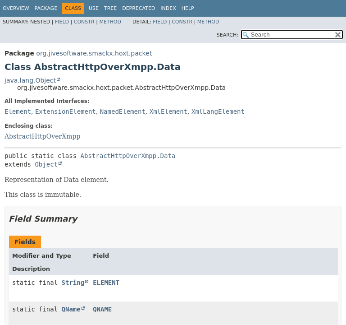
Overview (16, 8)
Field (62, 22)
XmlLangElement (218, 111)
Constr (84, 22)
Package (46, 8)
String (73, 282)
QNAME (102, 309)
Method (110, 22)
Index (168, 8)
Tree (110, 8)
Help (188, 8)
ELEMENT (106, 282)
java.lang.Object (30, 80)
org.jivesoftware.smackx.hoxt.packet (94, 53)
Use (94, 8)
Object (46, 164)
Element (18, 111)
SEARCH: (227, 35)
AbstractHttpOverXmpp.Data (128, 155)
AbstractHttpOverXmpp (42, 136)
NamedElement (123, 111)
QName (71, 309)
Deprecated (138, 8)
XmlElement (168, 111)
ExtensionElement (65, 111)
